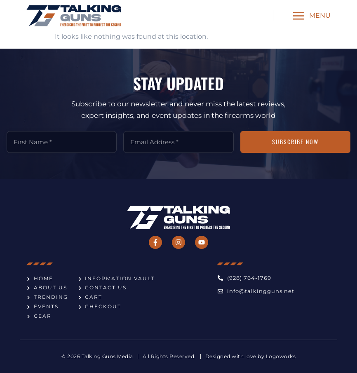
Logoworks (281, 356)
